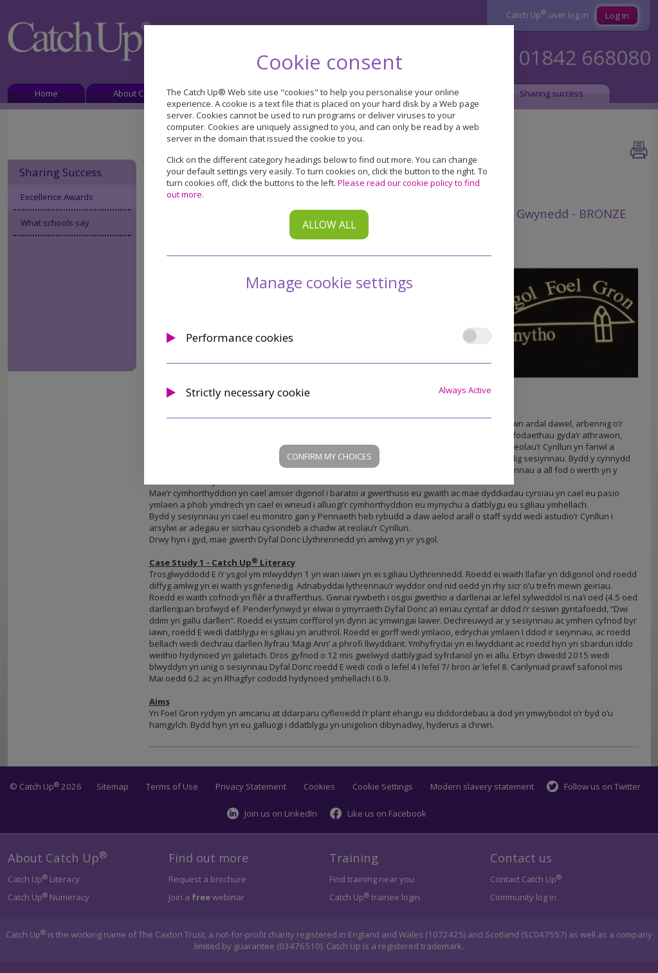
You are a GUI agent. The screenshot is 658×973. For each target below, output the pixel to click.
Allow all (329, 225)
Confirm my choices (329, 456)
